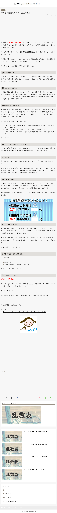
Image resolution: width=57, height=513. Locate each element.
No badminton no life (10, 490)
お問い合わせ (7, 493)
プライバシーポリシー (10, 501)
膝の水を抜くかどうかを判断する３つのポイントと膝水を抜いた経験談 (24, 312)
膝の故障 (8, 507)
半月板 (4, 371)
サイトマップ (7, 497)
